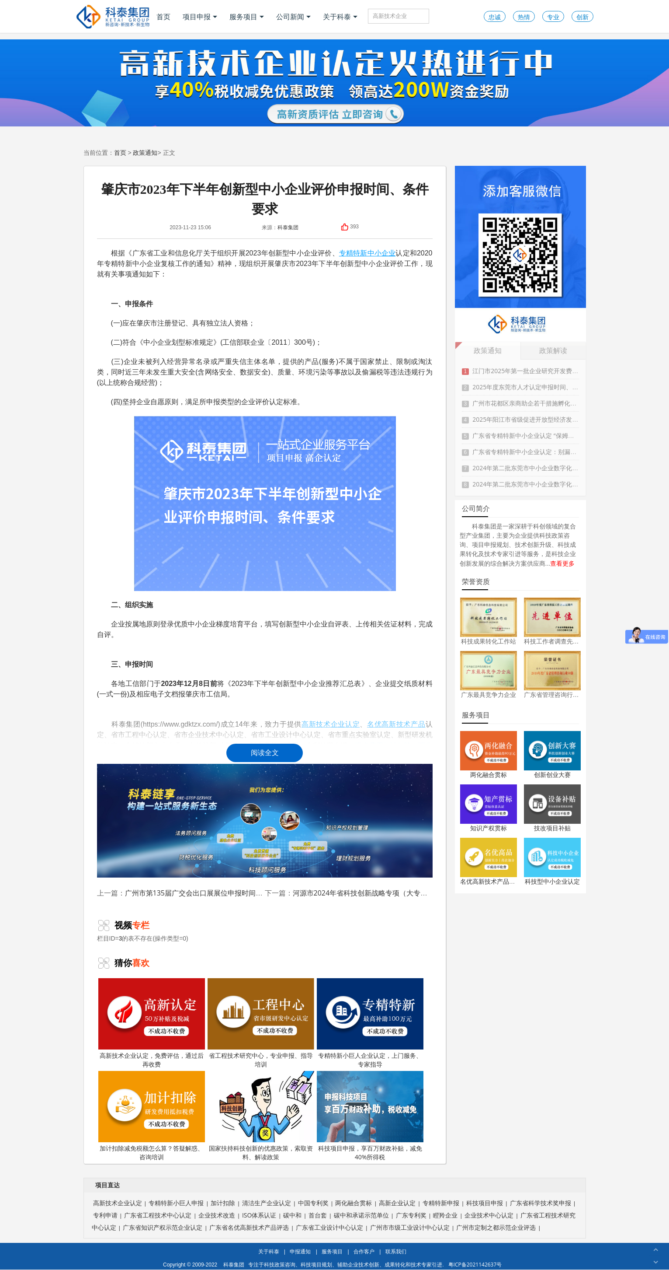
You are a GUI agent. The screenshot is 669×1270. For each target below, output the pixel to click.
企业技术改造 (216, 1215)
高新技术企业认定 (117, 1203)
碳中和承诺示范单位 (361, 1215)
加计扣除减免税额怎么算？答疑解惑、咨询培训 (151, 1116)
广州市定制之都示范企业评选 (496, 1227)
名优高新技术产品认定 (490, 881)
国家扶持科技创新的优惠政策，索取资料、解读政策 (261, 1116)
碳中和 (292, 1215)
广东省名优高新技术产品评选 (249, 1227)
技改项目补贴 (552, 828)
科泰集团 (287, 227)
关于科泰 (340, 16)
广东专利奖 (411, 1215)
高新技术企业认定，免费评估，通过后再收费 (151, 1023)
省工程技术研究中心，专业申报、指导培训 (261, 1023)
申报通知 (300, 1251)
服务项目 (246, 16)
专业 (553, 17)
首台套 (318, 1215)
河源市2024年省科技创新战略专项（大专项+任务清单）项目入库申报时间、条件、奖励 (429, 893)
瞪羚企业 (445, 1215)
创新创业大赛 (552, 774)
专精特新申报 (441, 1203)
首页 (163, 16)
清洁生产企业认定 (266, 1203)
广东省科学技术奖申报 (540, 1203)
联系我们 (395, 1251)
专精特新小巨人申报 (176, 1203)
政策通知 (145, 152)
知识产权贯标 (488, 828)
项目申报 (200, 16)
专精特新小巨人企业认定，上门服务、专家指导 (370, 1023)
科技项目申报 (484, 1203)
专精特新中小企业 (367, 253)
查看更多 (562, 563)
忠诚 (495, 17)
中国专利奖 (313, 1203)
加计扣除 (223, 1203)
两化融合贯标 (488, 774)
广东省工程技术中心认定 (157, 1215)
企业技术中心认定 (488, 1215)
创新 (582, 17)
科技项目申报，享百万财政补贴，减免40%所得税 (370, 1116)
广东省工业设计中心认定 (329, 1227)
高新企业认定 (397, 1203)
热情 (524, 17)
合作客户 (364, 1251)
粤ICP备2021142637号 (475, 1264)
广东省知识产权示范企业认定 (162, 1227)
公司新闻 (293, 16)
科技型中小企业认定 (552, 881)
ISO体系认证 (259, 1215)
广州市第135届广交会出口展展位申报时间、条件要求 (208, 893)
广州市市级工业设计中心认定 (410, 1227)
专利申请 (105, 1215)
